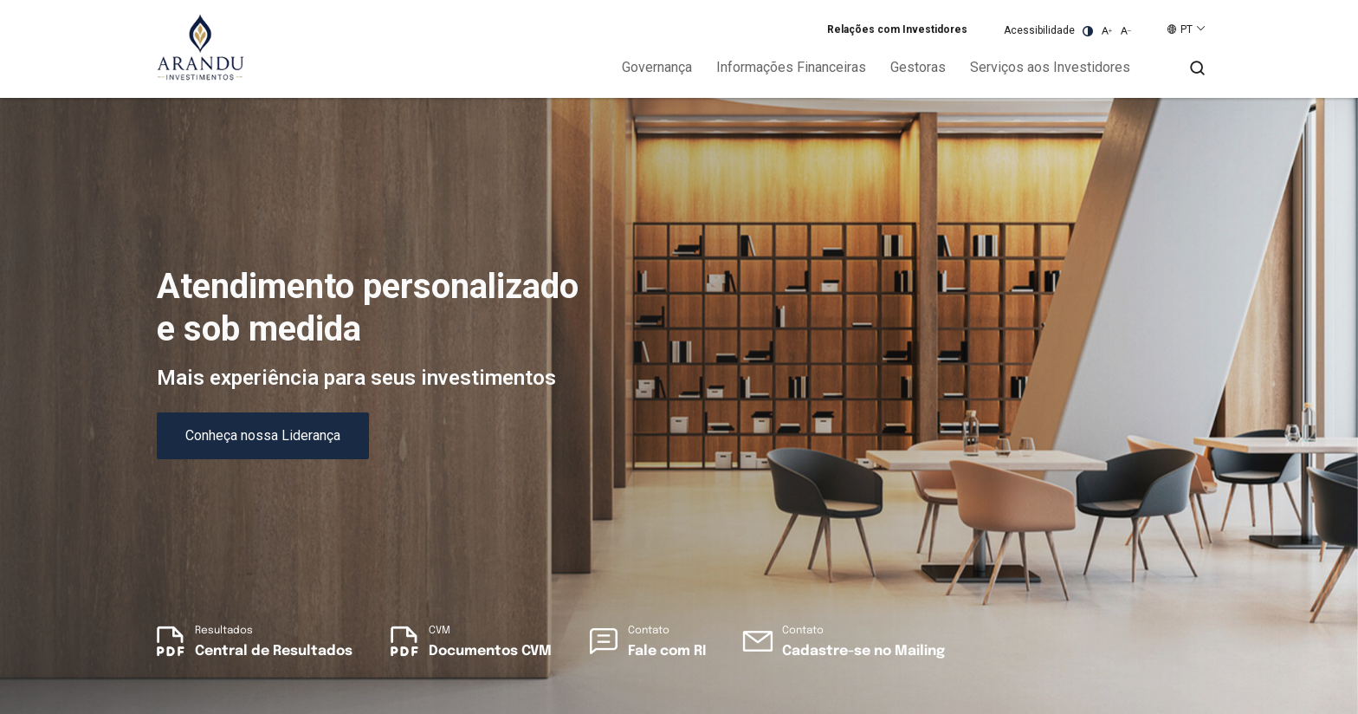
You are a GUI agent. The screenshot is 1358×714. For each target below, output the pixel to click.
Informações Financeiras (791, 67)
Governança (657, 67)
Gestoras (918, 67)
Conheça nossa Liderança (262, 435)
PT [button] (1186, 29)
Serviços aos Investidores (1050, 67)
